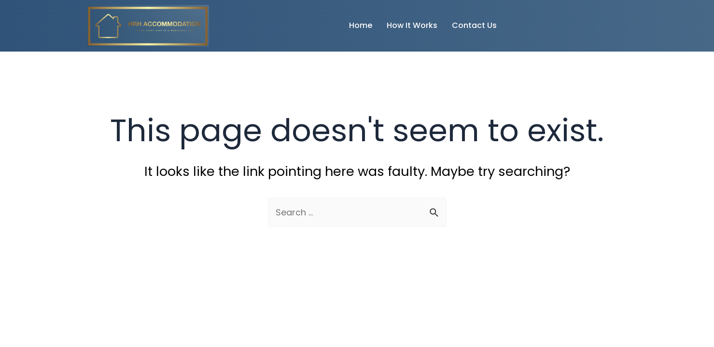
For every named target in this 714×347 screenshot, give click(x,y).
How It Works (412, 25)
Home (360, 25)
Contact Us (474, 25)
